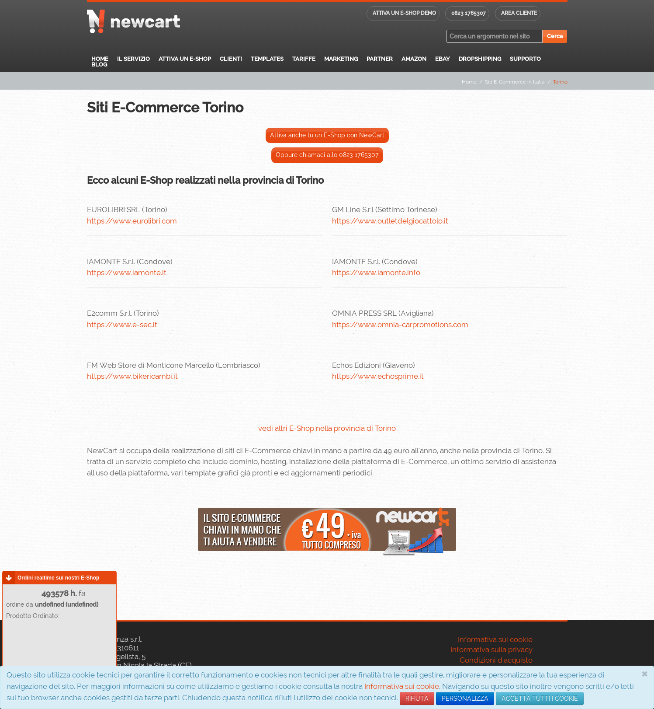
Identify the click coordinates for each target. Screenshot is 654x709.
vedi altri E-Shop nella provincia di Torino (327, 428)
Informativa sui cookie (401, 686)
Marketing (341, 59)
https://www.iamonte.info (376, 272)
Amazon (413, 59)
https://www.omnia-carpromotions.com (400, 324)
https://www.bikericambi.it (132, 376)
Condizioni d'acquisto (496, 660)
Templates (267, 59)
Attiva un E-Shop (185, 59)
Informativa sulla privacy (491, 649)
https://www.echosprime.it (378, 376)
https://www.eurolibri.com (132, 221)
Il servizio (133, 59)
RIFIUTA (417, 698)
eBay (442, 59)
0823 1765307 (468, 13)
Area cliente (519, 13)
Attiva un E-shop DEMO (404, 13)
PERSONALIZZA (465, 698)
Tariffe (303, 59)
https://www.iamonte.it (126, 272)
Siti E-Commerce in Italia (515, 82)
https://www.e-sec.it (122, 324)
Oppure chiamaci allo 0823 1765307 (327, 154)
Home (99, 59)
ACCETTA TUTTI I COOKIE (540, 698)
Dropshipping (480, 59)
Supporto (525, 59)
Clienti (231, 59)
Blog (99, 64)
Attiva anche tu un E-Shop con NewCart (327, 135)
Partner (380, 59)
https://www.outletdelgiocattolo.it (390, 221)
